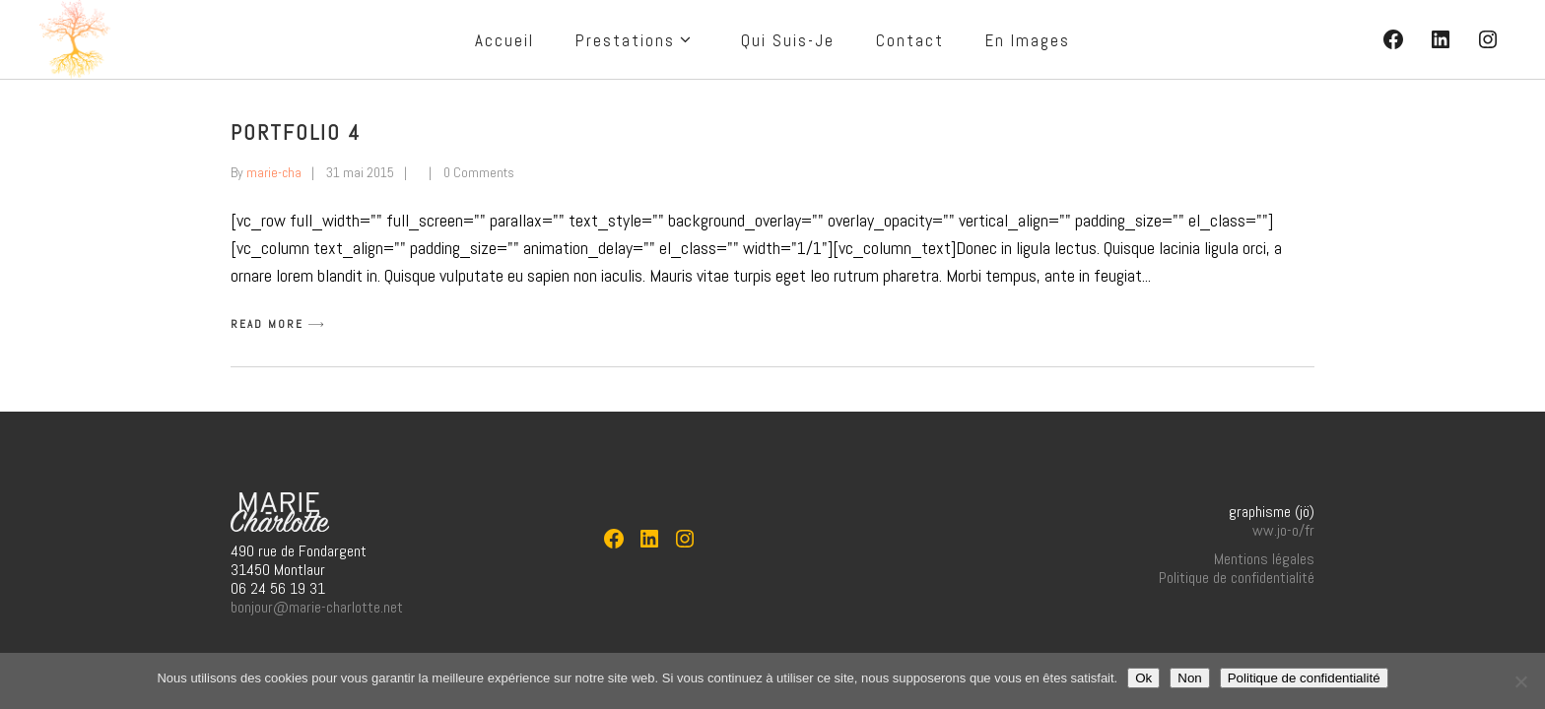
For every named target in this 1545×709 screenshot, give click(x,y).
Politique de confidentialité (1236, 577)
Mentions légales (1264, 558)
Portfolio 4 (296, 132)
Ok (1143, 678)
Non (1189, 678)
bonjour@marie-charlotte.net (317, 607)
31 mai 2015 (360, 172)
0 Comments (478, 172)
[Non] (1520, 681)
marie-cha (274, 172)
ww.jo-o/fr (1283, 530)
